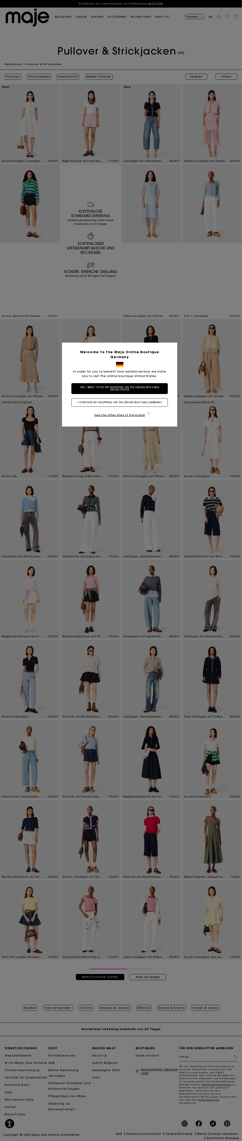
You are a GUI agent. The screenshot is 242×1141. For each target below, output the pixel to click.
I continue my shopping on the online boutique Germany (121, 402)
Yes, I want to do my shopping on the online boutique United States (121, 388)
